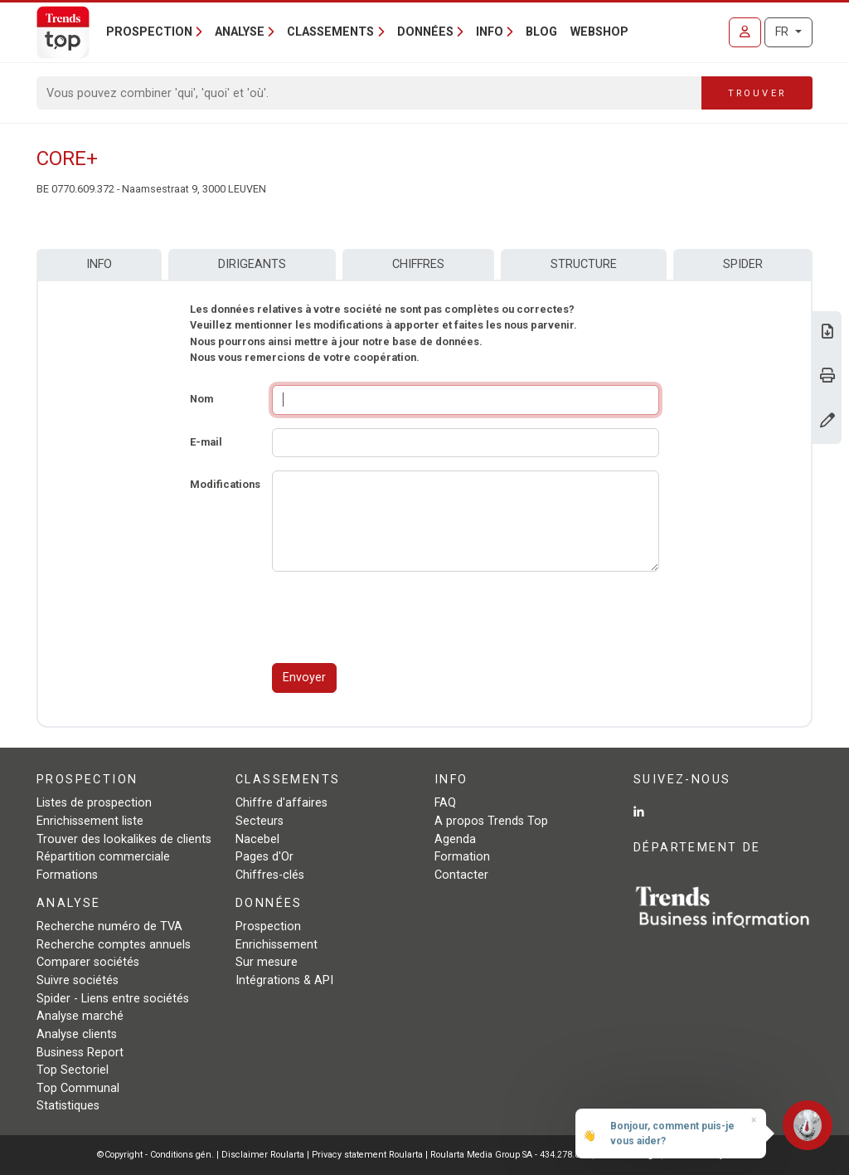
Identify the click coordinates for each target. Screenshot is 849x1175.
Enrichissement (276, 945)
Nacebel (257, 839)
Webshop (599, 32)
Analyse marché (80, 1016)
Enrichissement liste (89, 821)
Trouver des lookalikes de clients (123, 839)
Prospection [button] (149, 32)
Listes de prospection (94, 803)
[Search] (369, 93)
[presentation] (398, 617)
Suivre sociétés (77, 980)
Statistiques (67, 1106)
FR (783, 32)
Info (99, 264)
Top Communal (77, 1088)
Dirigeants (252, 264)
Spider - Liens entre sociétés (112, 999)
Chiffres (418, 264)
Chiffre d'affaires (281, 803)
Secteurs (259, 821)
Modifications (225, 484)
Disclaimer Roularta (262, 1154)
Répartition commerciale (103, 857)
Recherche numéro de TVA (109, 926)
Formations (67, 875)
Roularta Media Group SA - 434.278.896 (511, 1154)
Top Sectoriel (72, 1070)
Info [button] (489, 32)
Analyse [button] (239, 32)
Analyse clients (76, 1034)
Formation (462, 857)
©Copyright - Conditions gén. (155, 1154)
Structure (584, 264)
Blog (541, 32)
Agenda (455, 839)
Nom (201, 398)
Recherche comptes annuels (113, 945)
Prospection (268, 926)
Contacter (461, 875)
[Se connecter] (745, 32)
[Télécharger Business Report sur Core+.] (827, 333)
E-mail (206, 442)
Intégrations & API (284, 980)
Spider (743, 264)
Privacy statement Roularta (367, 1154)
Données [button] (425, 32)
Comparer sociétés (87, 962)
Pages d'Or (264, 857)
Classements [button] (330, 32)
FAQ (445, 803)
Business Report (80, 1053)
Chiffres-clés (269, 875)
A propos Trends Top (491, 821)
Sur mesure (266, 962)
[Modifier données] (827, 422)
